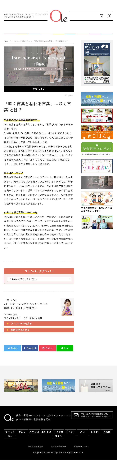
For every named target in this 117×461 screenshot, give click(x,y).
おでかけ (34, 32)
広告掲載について (81, 448)
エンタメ (46, 32)
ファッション (10, 32)
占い (82, 32)
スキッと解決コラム (22, 43)
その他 (106, 32)
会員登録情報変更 (58, 448)
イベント (71, 32)
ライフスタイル (58, 32)
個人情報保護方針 (35, 448)
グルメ (22, 32)
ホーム (7, 43)
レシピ (94, 32)
